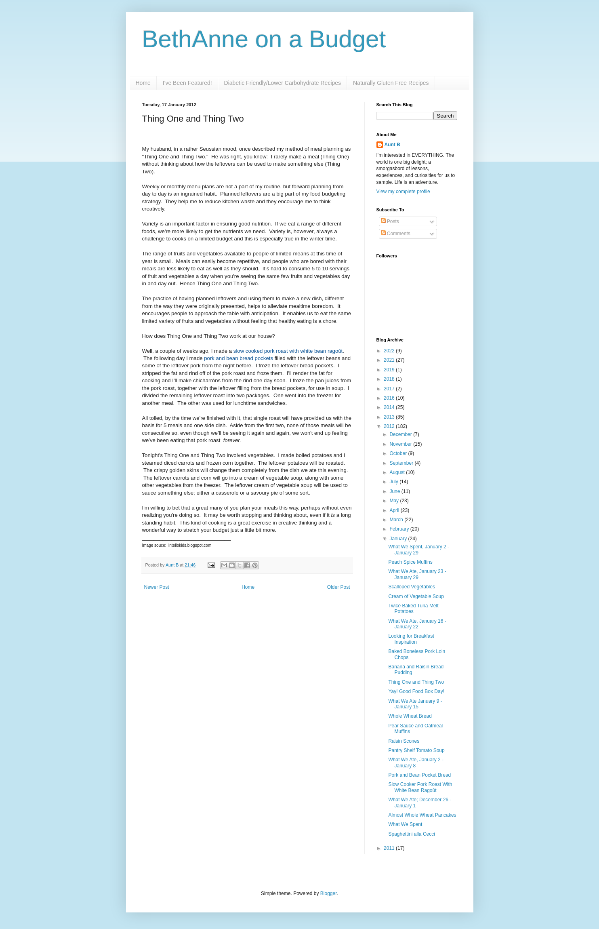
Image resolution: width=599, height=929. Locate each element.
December (401, 434)
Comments (395, 233)
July (394, 482)
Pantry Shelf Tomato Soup (416, 750)
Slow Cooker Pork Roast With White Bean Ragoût (420, 787)
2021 (390, 360)
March (396, 519)
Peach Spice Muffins (410, 562)
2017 (390, 389)
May (394, 500)
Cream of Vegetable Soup (415, 596)
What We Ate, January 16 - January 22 (417, 624)
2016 (390, 398)
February (399, 529)
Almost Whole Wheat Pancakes (422, 815)
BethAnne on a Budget (264, 39)
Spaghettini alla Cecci (411, 834)
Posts (390, 221)
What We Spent (405, 824)
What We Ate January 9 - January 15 (415, 704)
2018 (390, 379)
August (397, 472)
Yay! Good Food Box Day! (416, 691)
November (401, 444)
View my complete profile (403, 191)
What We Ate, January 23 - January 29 (417, 574)
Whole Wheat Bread (409, 716)
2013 (390, 417)
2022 (390, 351)
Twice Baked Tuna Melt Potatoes (413, 608)
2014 (390, 407)
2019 (390, 370)
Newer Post (156, 587)
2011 (390, 848)
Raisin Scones (403, 741)
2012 (390, 426)
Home (143, 83)
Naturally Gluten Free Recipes (391, 83)
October (398, 453)
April (394, 510)
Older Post (338, 587)
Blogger (328, 893)
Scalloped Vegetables (411, 587)
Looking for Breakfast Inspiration (411, 639)
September (401, 463)
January (398, 538)
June (395, 491)
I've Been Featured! (187, 83)
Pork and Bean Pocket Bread (419, 775)
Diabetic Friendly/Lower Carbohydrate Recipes (282, 83)
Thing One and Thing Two (416, 682)
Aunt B (173, 564)
